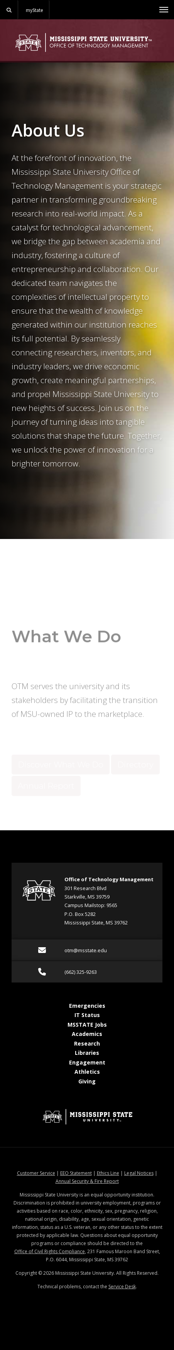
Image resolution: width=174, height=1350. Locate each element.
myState (34, 10)
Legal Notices (139, 1173)
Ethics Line (108, 1173)
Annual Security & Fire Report (87, 1181)
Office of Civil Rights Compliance (49, 1251)
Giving (87, 1081)
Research (87, 1043)
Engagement (87, 1062)
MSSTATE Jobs (87, 1024)
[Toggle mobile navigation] (164, 9)
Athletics (87, 1072)
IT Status (87, 1015)
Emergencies (87, 1005)
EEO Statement (76, 1173)
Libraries (87, 1053)
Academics (87, 1034)
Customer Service (36, 1173)
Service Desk (122, 1286)
